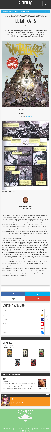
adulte (12, 15)
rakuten (23, 327)
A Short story (19, 382)
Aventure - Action (25, 15)
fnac (23, 314)
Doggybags (5, 384)
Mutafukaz (7, 341)
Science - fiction (43, 15)
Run (4, 378)
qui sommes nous (7, 428)
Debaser (19, 387)
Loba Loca (33, 382)
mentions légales (27, 430)
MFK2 (13, 382)
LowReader (5, 382)
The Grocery (14, 387)
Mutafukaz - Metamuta (27, 387)
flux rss (28, 428)
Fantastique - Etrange (34, 15)
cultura (23, 318)
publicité (36, 428)
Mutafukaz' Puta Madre (27, 384)
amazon (23, 310)
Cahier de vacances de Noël (15, 384)
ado (9, 15)
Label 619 (41, 14)
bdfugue (23, 323)
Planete (25, 3)
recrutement (45, 428)
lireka (23, 331)
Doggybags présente (7, 385)
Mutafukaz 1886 (26, 382)
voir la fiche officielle (6, 279)
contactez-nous (19, 428)
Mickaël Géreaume (27, 205)
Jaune (10, 382)
